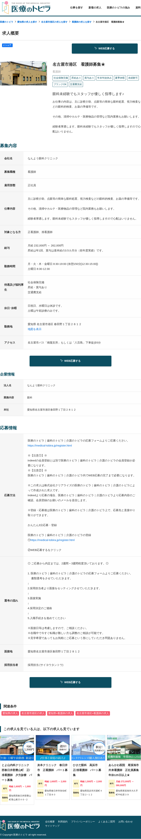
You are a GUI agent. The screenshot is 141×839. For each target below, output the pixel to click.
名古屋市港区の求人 (33, 713)
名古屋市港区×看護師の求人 (93, 713)
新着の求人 (94, 7)
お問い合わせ (125, 821)
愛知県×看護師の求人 (60, 713)
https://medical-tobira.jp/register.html (50, 445)
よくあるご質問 (106, 821)
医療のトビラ (6, 22)
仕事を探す (76, 7)
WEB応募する (105, 48)
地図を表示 (34, 328)
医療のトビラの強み (118, 7)
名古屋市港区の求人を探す (54, 22)
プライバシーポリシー (83, 821)
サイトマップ (52, 826)
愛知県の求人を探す (27, 22)
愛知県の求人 (10, 713)
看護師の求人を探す (82, 22)
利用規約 (63, 821)
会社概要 (50, 821)
